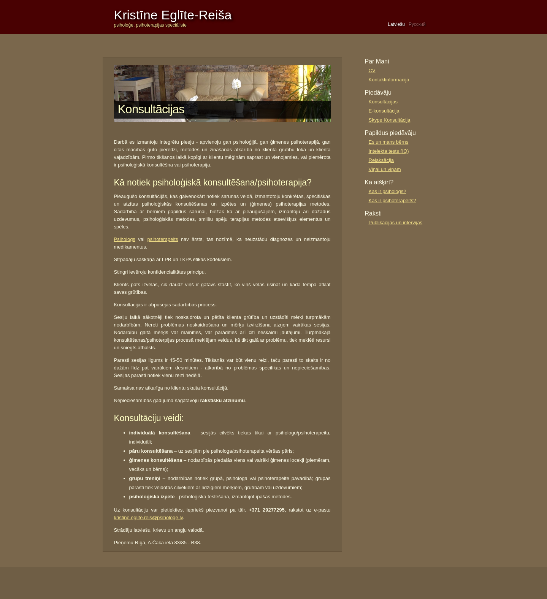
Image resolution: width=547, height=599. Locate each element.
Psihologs (124, 239)
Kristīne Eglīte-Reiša (173, 15)
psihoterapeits (162, 239)
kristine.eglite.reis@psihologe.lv (148, 517)
